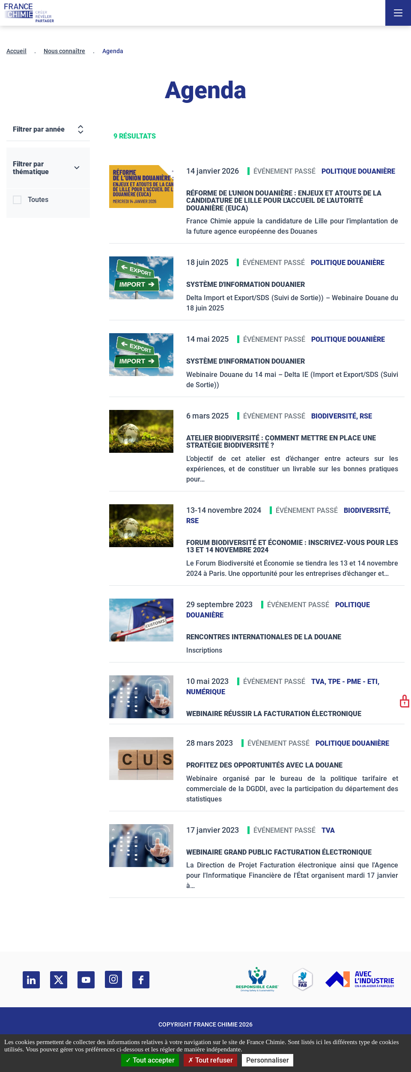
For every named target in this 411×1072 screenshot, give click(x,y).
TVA (328, 830)
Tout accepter (150, 1060)
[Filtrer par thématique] (48, 168)
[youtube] (86, 980)
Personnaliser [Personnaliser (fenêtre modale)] (267, 1060)
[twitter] (58, 980)
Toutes (38, 200)
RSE (366, 416)
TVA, (319, 682)
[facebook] (141, 980)
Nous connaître (64, 51)
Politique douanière (358, 171)
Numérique (205, 692)
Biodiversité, (335, 416)
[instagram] (113, 979)
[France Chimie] (29, 12)
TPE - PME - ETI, (353, 682)
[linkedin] (31, 980)
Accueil (16, 51)
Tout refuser (210, 1060)
